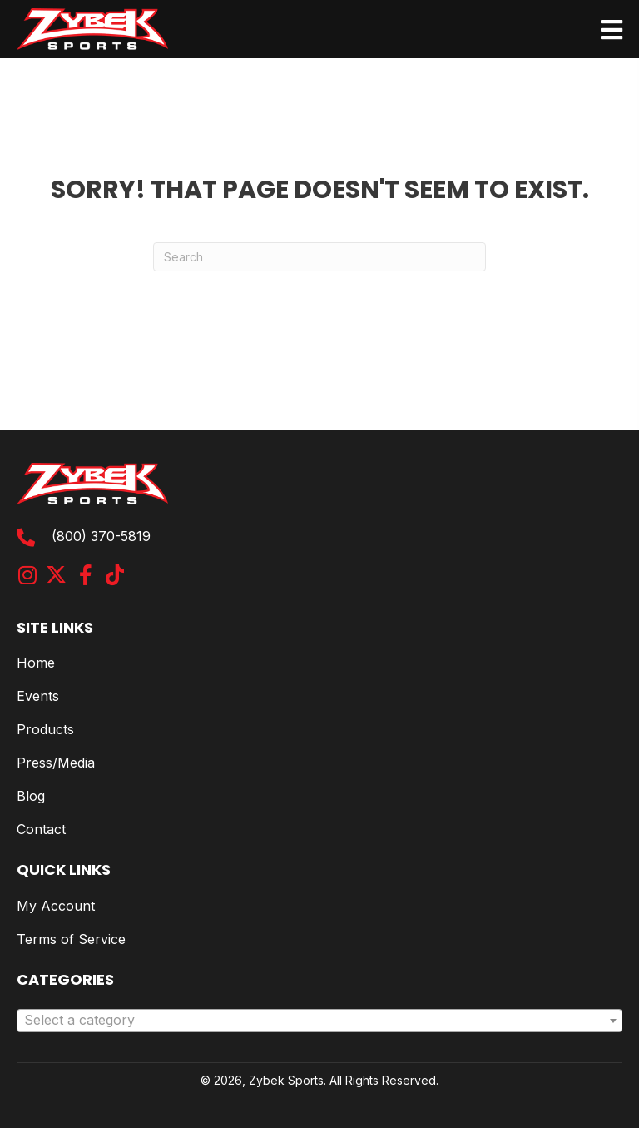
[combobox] (319, 1020)
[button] (27, 574)
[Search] (319, 256)
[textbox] (319, 1020)
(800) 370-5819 (101, 536)
